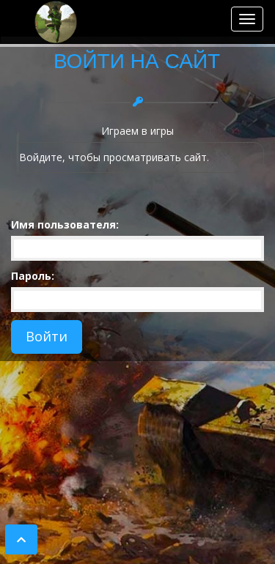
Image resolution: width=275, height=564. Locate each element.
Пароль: (32, 276)
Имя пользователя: (65, 224)
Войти (46, 336)
